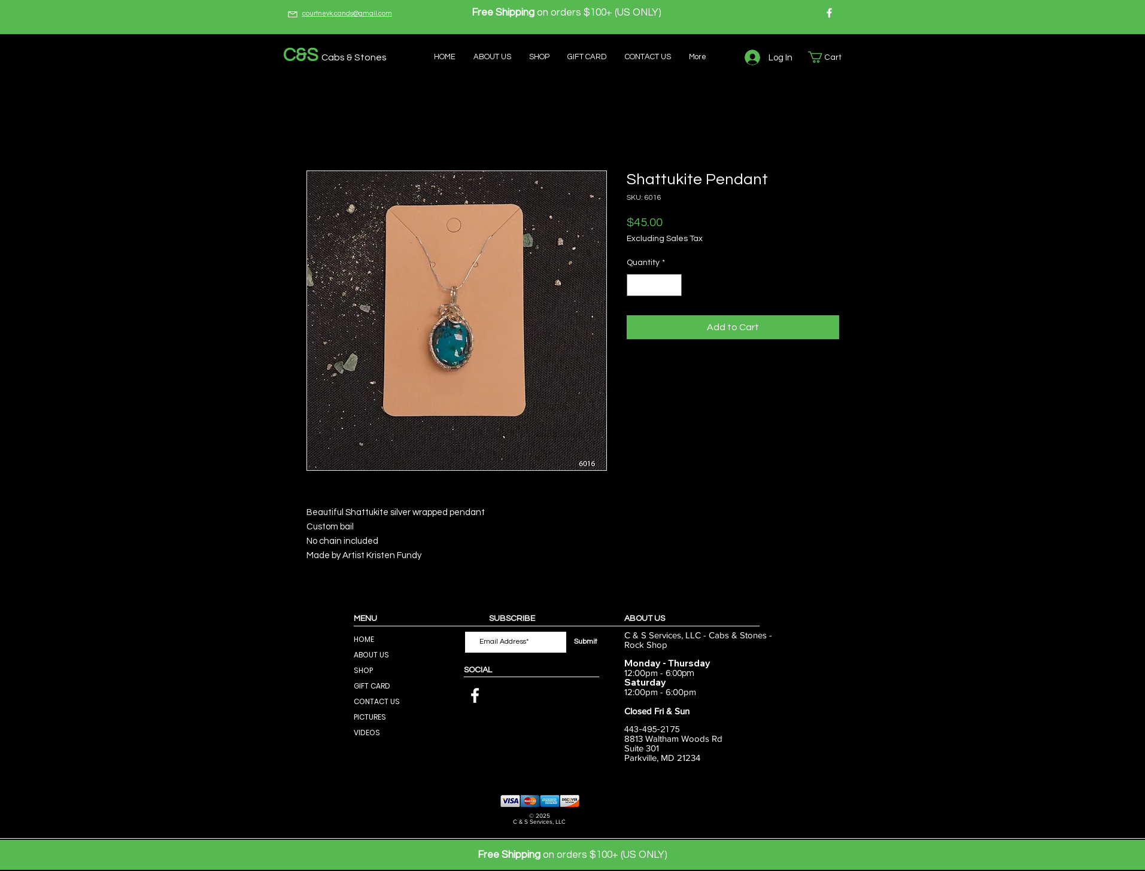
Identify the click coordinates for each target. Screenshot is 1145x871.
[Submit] (586, 642)
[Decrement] (635, 285)
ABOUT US (371, 655)
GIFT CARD (372, 686)
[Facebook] (829, 13)
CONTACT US (377, 701)
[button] (831, 57)
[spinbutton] (654, 285)
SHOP (363, 670)
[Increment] (672, 285)
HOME (364, 639)
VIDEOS (367, 732)
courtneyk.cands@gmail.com (347, 13)
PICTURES (370, 717)
